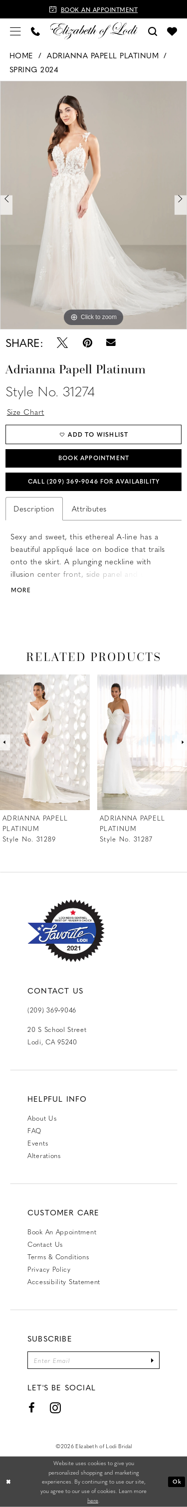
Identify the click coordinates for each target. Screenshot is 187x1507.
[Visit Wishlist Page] (172, 30)
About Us (42, 1118)
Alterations (44, 1155)
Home (21, 55)
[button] (15, 30)
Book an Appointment (61, 1231)
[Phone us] (35, 30)
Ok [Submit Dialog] (177, 1481)
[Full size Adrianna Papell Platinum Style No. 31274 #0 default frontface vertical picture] (93, 205)
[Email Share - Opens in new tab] (111, 342)
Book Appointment (93, 457)
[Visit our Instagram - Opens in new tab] (55, 1407)
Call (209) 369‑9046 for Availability (94, 481)
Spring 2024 (34, 69)
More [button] (21, 590)
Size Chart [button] (25, 411)
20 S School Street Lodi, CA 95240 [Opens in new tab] (57, 1035)
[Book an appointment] (93, 9)
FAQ (34, 1130)
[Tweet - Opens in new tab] (62, 342)
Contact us (45, 1244)
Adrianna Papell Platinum (103, 55)
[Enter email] (93, 1360)
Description (34, 508)
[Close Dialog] (8, 1482)
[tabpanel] (93, 205)
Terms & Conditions (58, 1256)
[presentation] (45, 742)
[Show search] (152, 30)
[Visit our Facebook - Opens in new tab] (31, 1407)
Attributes (89, 508)
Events (37, 1143)
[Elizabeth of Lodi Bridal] (93, 30)
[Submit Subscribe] (152, 1360)
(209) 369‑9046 (51, 1009)
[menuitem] (15, 30)
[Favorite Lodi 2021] (66, 931)
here (92, 1500)
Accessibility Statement (63, 1281)
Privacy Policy (49, 1269)
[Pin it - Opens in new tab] (87, 342)
